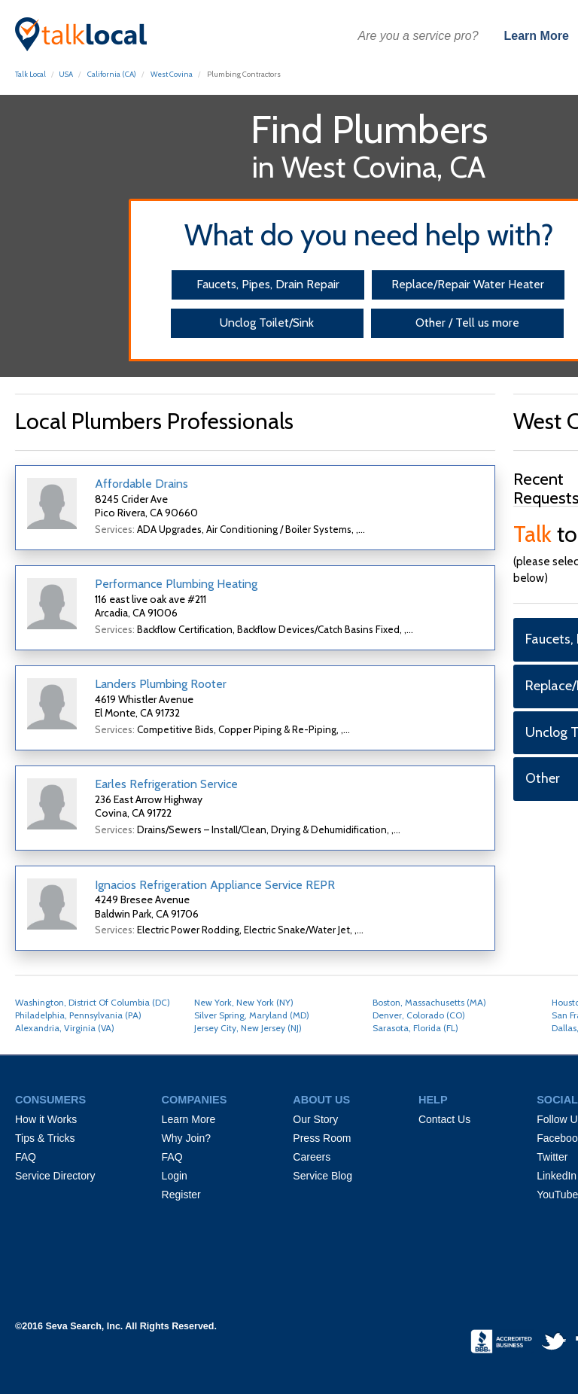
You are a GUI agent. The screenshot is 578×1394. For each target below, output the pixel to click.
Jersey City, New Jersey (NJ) (248, 1027)
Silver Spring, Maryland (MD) (251, 1015)
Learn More (536, 35)
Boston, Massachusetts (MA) (429, 1002)
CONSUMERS (50, 1100)
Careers (311, 1157)
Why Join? (186, 1138)
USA (66, 74)
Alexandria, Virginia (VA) (64, 1027)
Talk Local (30, 74)
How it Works (46, 1119)
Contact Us (444, 1119)
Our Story (315, 1119)
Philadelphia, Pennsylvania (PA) (78, 1015)
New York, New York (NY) (244, 1002)
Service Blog (322, 1176)
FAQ (25, 1157)
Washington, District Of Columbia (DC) (92, 1002)
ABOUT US (321, 1100)
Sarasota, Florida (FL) (415, 1027)
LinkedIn (556, 1176)
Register (181, 1195)
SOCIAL (557, 1100)
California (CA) (111, 74)
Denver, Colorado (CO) (419, 1015)
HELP (433, 1100)
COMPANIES (194, 1100)
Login (174, 1176)
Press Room (322, 1138)
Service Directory (55, 1176)
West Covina (172, 74)
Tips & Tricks (45, 1138)
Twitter (552, 1157)
